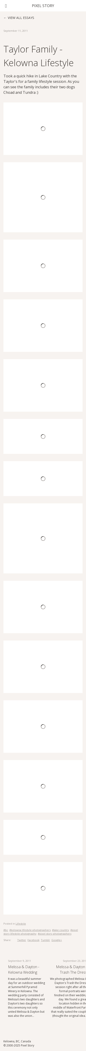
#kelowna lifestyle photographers (30, 930)
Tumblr (45, 940)
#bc (5, 930)
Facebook (33, 940)
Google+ (56, 940)
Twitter (21, 940)
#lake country (60, 930)
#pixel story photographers (54, 933)
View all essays (21, 18)
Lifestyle (21, 923)
